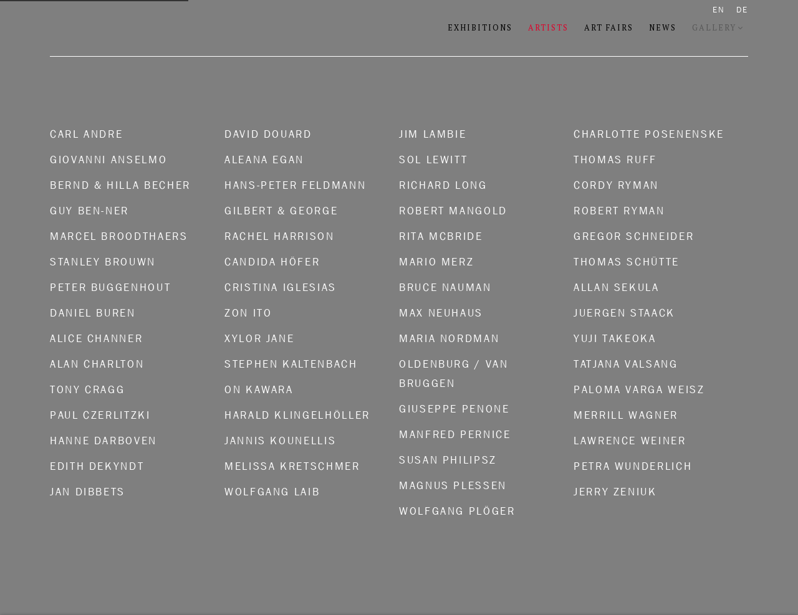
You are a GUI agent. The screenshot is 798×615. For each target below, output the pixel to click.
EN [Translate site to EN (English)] (719, 9)
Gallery (714, 27)
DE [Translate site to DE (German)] (742, 9)
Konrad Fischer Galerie (206, 28)
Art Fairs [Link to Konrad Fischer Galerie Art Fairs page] (608, 27)
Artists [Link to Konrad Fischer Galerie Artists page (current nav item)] (548, 27)
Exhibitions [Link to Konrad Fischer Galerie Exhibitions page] (480, 27)
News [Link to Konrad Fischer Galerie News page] (662, 27)
